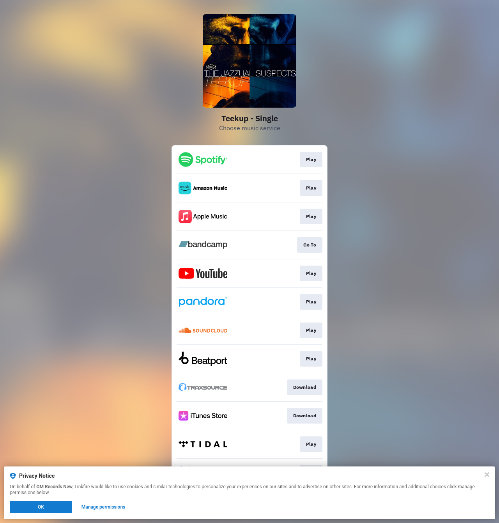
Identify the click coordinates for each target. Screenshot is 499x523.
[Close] (487, 474)
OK (41, 507)
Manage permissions (103, 507)
